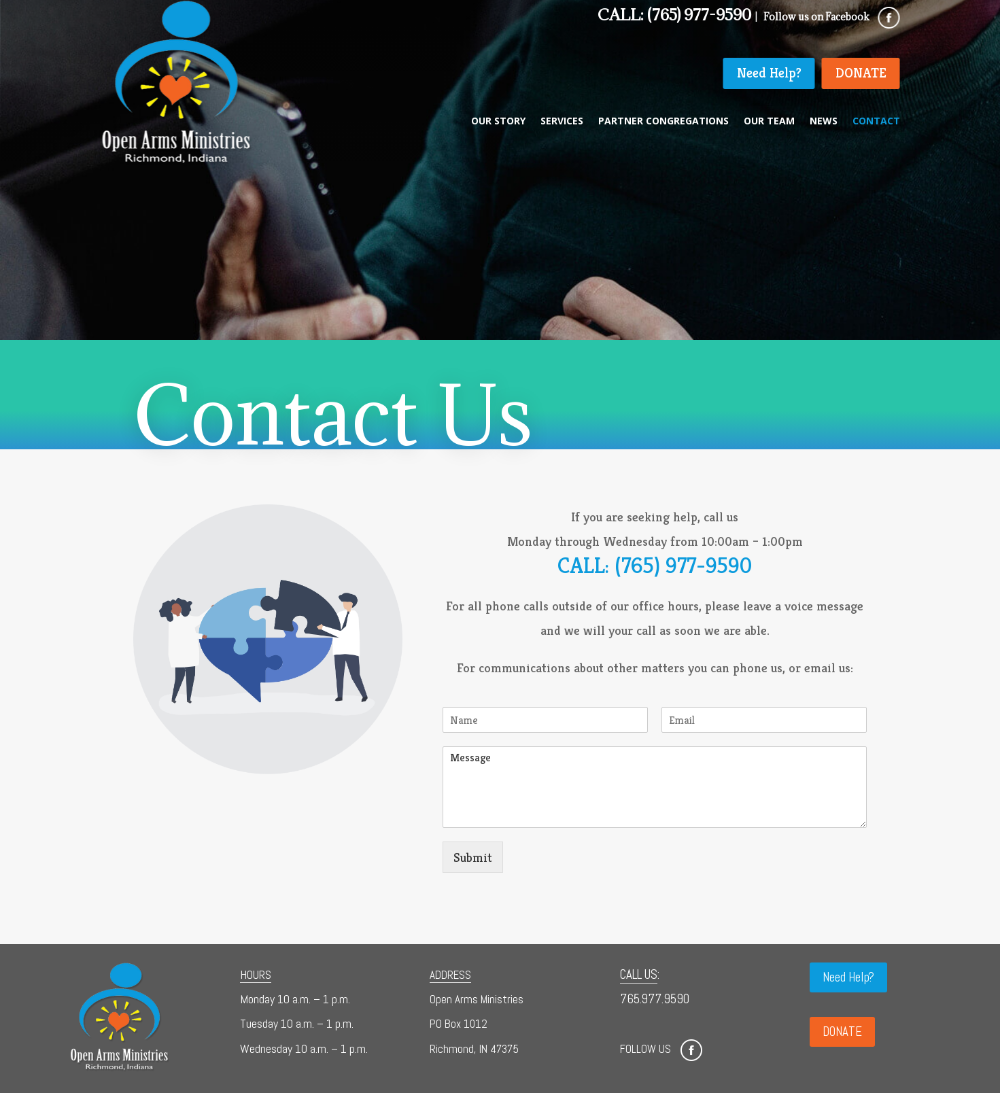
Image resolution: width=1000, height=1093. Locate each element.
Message (655, 787)
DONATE (860, 73)
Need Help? (769, 73)
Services (561, 121)
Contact (876, 121)
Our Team (769, 121)
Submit (472, 857)
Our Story (498, 121)
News (824, 121)
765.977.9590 (654, 998)
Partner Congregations (663, 121)
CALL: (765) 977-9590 (654, 565)
